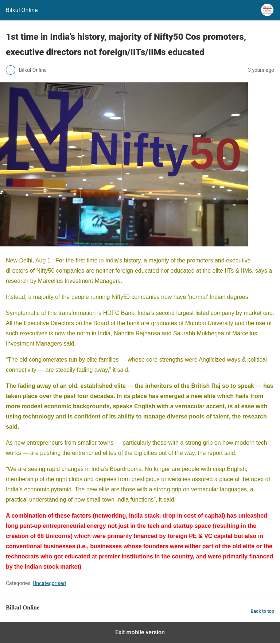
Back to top (262, 611)
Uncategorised (49, 583)
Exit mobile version (140, 632)
